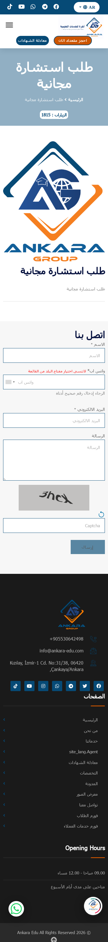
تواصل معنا (88, 805)
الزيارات (61, 115)
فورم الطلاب (87, 815)
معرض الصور (87, 794)
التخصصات (89, 773)
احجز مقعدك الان (73, 40)
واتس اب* (66, 371)
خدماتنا (92, 741)
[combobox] (9, 382)
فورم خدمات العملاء (81, 826)
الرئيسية (75, 99)
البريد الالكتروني (89, 409)
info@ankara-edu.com (61, 651)
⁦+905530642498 (66, 639)
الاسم (98, 344)
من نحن (91, 730)
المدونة (91, 783)
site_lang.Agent (83, 751)
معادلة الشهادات (32, 40)
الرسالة (98, 436)
